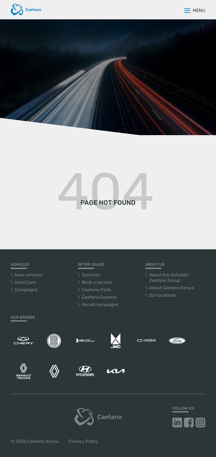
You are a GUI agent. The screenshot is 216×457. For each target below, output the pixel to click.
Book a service (97, 282)
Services (91, 275)
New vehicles (28, 275)
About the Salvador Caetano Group (169, 277)
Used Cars (25, 282)
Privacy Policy (83, 441)
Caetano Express (99, 297)
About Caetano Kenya (171, 288)
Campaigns (26, 290)
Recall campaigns (100, 304)
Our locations (162, 295)
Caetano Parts (96, 290)
